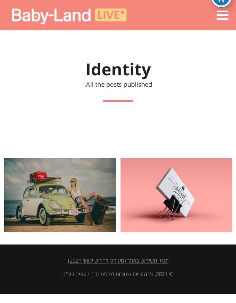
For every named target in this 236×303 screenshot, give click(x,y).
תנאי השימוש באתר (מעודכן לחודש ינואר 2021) (118, 260)
